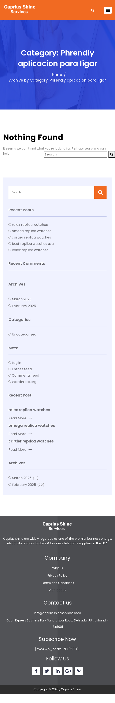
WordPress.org (24, 381)
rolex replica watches (30, 224)
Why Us (57, 568)
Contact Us (57, 590)
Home (57, 74)
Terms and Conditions (57, 583)
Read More (20, 418)
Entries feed (22, 369)
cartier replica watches (31, 237)
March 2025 (21, 299)
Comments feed (25, 375)
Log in (16, 362)
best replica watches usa (33, 243)
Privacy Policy (57, 575)
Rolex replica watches (30, 250)
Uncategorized (24, 334)
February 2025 (24, 306)
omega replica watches (31, 231)
